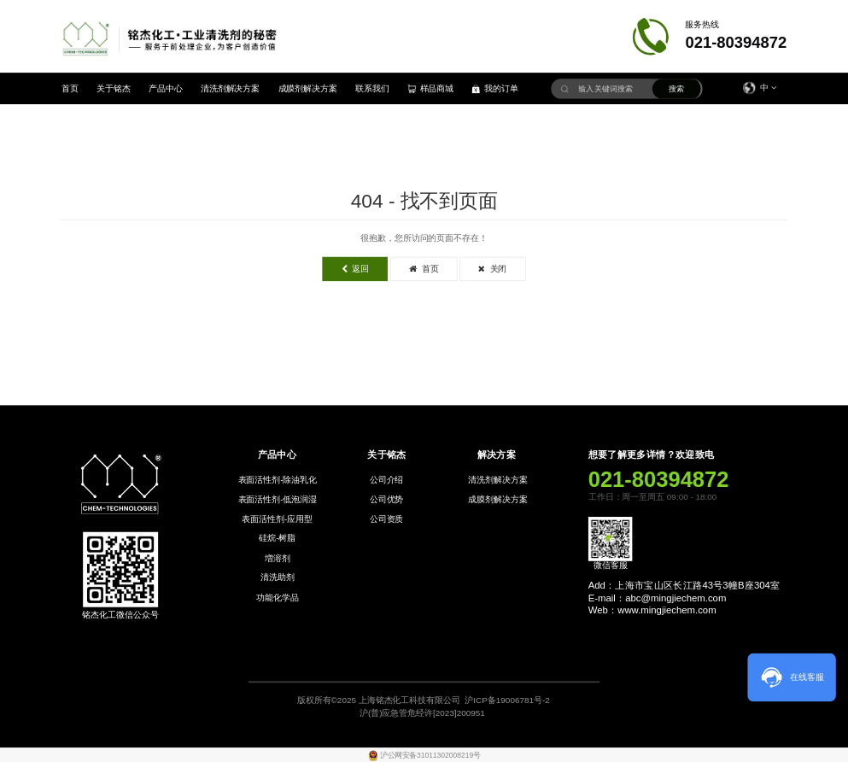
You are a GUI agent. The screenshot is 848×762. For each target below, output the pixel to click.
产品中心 (166, 88)
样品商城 (430, 88)
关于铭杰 (113, 88)
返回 (355, 268)
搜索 (676, 89)
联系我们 (372, 88)
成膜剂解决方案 (308, 88)
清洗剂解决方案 (230, 88)
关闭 (492, 268)
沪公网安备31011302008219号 (430, 755)
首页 (70, 88)
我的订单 (495, 88)
